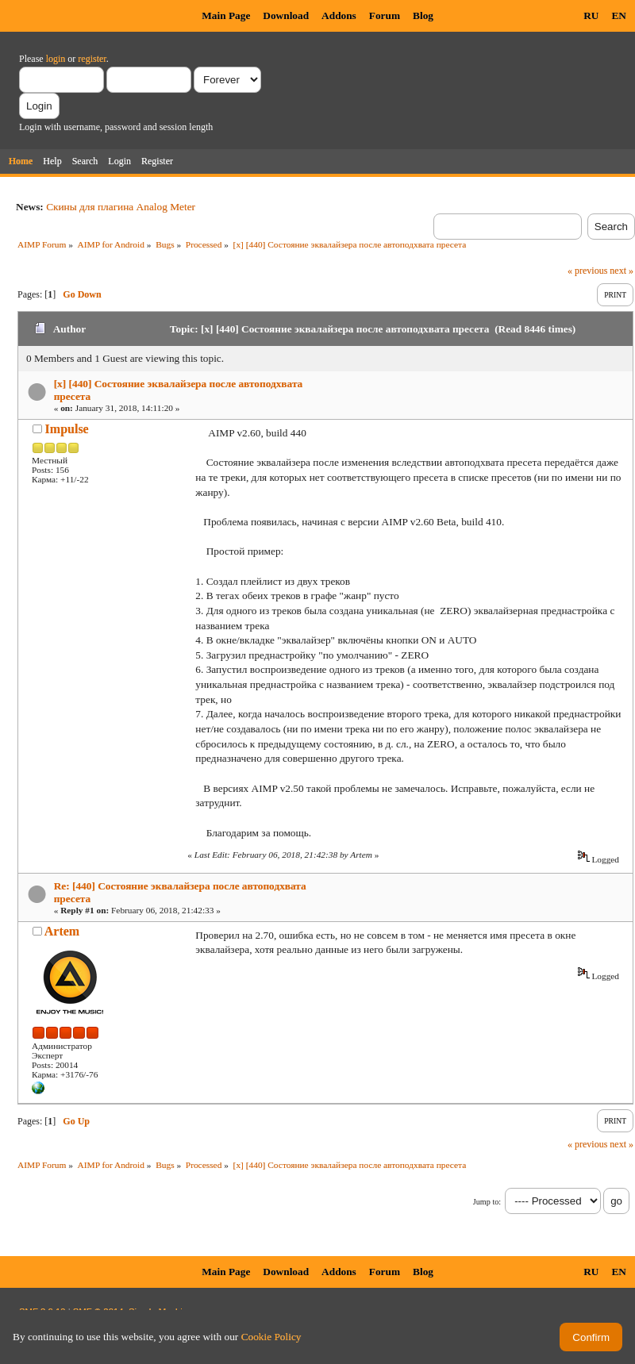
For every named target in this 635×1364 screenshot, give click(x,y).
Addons (338, 15)
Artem (61, 931)
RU (590, 15)
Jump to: (487, 1201)
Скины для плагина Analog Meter (120, 207)
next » (621, 270)
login (56, 58)
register (92, 58)
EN (618, 15)
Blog (423, 15)
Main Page (226, 15)
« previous (587, 270)
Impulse (67, 429)
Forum (384, 15)
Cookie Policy (271, 1337)
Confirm (591, 1337)
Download (286, 15)
